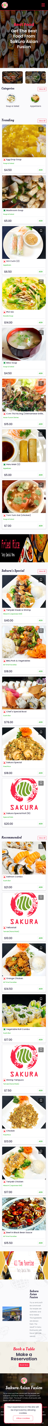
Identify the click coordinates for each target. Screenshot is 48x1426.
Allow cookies (23, 1418)
